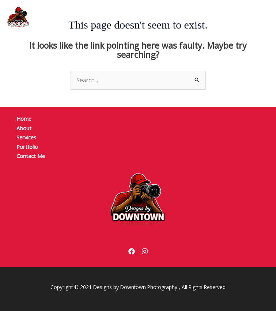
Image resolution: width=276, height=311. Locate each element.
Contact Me (30, 156)
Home (23, 118)
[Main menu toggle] (253, 17)
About (23, 128)
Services (26, 137)
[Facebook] (131, 251)
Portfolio (27, 146)
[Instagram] (144, 251)
